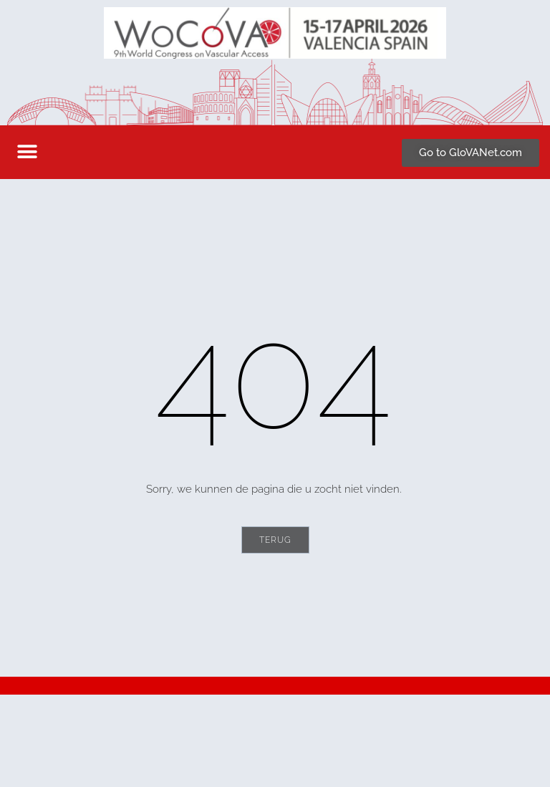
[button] (27, 152)
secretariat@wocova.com (90, 758)
